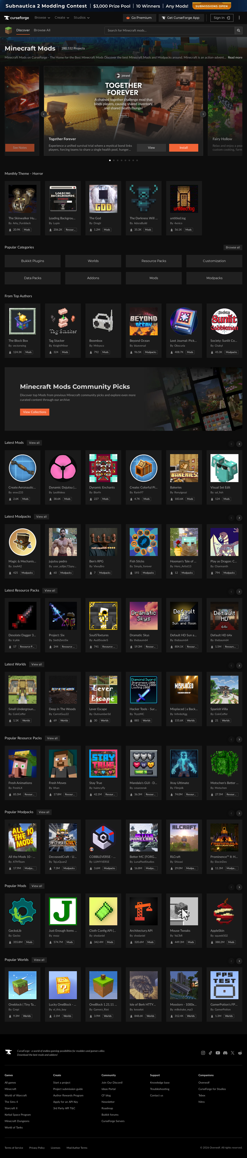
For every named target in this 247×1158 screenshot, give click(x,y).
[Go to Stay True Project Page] (103, 773)
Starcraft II (11, 1108)
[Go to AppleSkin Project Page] (224, 920)
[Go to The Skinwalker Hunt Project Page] (22, 208)
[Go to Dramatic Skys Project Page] (144, 625)
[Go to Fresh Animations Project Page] (22, 773)
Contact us (156, 1095)
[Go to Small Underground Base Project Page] (22, 699)
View (151, 147)
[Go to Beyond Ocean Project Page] (144, 330)
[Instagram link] (203, 1053)
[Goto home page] (17, 18)
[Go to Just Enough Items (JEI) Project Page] (63, 920)
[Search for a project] (170, 30)
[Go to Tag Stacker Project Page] (63, 330)
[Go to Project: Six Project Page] (63, 625)
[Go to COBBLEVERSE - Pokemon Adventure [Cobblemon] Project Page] (103, 847)
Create (62, 18)
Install (184, 147)
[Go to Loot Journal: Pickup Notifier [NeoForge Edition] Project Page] (184, 330)
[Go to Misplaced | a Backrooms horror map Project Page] (184, 699)
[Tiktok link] (210, 1053)
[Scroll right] (239, 444)
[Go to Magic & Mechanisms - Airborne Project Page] (22, 551)
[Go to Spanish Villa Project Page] (224, 699)
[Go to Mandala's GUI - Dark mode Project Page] (144, 773)
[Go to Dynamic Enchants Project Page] (103, 477)
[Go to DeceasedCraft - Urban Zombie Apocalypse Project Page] (63, 847)
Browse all (233, 247)
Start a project (61, 1082)
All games (10, 1082)
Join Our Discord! (112, 1082)
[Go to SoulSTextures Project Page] (103, 625)
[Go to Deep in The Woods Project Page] (63, 699)
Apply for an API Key (65, 1102)
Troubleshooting (159, 1089)
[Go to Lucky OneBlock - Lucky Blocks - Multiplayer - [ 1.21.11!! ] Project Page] (63, 994)
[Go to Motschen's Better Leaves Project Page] (224, 773)
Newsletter (108, 1102)
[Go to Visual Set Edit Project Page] (224, 477)
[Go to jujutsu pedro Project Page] (63, 551)
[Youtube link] (218, 1053)
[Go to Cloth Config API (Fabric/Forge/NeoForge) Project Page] (103, 920)
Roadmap (107, 1108)
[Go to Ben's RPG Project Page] (103, 551)
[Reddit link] (240, 1053)
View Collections (34, 412)
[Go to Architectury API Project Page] (144, 920)
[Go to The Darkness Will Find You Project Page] (144, 208)
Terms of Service (14, 1148)
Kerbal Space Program (18, 1114)
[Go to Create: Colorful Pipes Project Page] (144, 477)
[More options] (239, 18)
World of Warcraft (16, 1095)
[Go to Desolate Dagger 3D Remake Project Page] (22, 625)
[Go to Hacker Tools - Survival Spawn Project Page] (144, 699)
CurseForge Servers (113, 1121)
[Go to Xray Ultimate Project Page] (184, 773)
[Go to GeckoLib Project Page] (22, 920)
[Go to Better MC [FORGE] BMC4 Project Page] (144, 847)
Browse (43, 18)
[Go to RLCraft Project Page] (184, 847)
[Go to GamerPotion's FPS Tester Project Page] (224, 994)
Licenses (55, 1148)
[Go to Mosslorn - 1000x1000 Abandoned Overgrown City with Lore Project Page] (184, 994)
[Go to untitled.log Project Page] (184, 208)
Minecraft (10, 1089)
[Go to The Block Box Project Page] (22, 330)
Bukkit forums (110, 1114)
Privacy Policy (37, 1148)
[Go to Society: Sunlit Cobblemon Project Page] (224, 330)
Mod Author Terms (77, 1148)
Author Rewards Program (68, 1095)
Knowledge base (160, 1082)
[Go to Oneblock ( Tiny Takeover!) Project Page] (22, 994)
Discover (23, 30)
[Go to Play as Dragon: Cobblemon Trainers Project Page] (224, 551)
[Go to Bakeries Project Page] (184, 477)
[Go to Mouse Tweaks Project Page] (184, 920)
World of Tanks (14, 1127)
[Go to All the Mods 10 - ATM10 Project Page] (22, 847)
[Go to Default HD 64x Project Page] (224, 625)
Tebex (201, 1095)
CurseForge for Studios (212, 1089)
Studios (82, 18)
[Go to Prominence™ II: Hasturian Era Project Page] (224, 847)
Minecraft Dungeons (17, 1121)
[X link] (232, 1053)
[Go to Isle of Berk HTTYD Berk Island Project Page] (144, 994)
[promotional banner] (123, 6)
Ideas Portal (109, 1089)
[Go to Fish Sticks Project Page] (144, 551)
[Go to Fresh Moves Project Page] (63, 773)
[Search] (239, 30)
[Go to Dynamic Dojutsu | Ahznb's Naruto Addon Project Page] (63, 477)
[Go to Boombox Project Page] (103, 330)
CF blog (106, 1095)
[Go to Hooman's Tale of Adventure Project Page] (184, 551)
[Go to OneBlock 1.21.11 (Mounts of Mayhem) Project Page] (103, 994)
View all (34, 443)
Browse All (42, 30)
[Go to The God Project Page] (103, 208)
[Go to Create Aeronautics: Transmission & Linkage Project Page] (22, 477)
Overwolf (204, 1082)
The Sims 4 (11, 1102)
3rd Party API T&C (64, 1108)
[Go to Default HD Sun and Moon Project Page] (184, 625)
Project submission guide (68, 1089)
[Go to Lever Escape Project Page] (103, 699)
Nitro (201, 1102)
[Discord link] (225, 1053)
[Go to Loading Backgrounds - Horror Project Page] (63, 208)
